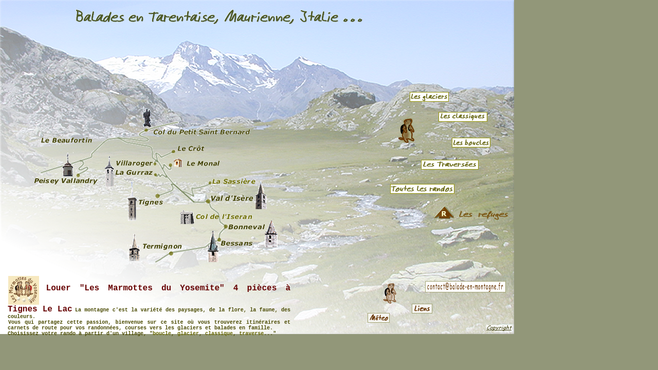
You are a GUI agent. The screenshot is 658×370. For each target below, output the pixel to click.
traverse (251, 334)
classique (219, 334)
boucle (162, 334)
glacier (188, 334)
